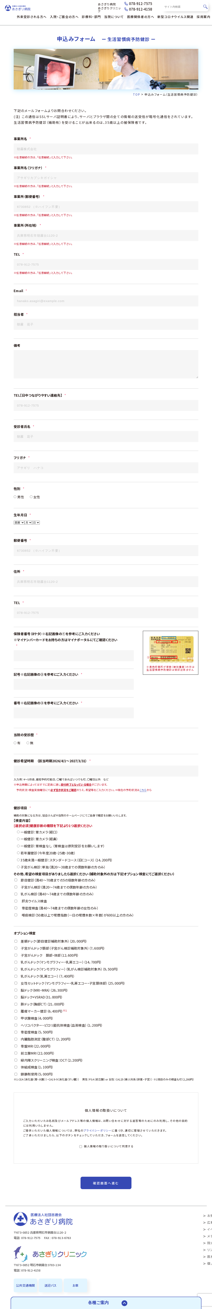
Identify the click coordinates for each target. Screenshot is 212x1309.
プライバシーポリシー (97, 1147)
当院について (114, 16)
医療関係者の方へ (140, 16)
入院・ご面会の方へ (64, 16)
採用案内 (203, 16)
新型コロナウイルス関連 (175, 16)
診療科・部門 (91, 16)
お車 (75, 1285)
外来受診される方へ (32, 16)
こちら (143, 807)
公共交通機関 (25, 1285)
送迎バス (51, 1285)
